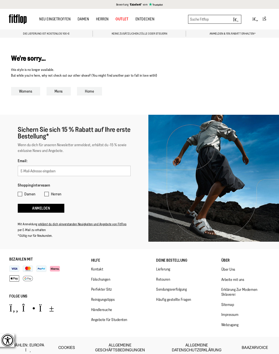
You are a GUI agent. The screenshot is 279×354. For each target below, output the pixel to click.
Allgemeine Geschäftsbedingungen (120, 343)
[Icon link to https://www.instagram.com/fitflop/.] (28, 303)
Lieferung (163, 264)
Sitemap (227, 300)
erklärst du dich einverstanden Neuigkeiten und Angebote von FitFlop (82, 220)
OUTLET (122, 19)
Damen (83, 19)
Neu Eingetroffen (55, 19)
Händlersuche (101, 305)
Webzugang (230, 320)
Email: (23, 160)
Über (225, 255)
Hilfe (95, 255)
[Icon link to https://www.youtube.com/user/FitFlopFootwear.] (46, 303)
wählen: (28, 343)
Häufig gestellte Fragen (173, 295)
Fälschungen (100, 274)
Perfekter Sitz (101, 285)
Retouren (163, 274)
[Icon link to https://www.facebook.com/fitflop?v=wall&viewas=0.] (13, 303)
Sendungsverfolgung (171, 285)
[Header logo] (18, 19)
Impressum (230, 310)
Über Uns (228, 265)
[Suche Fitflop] (214, 19)
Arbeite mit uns (232, 275)
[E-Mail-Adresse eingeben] (74, 170)
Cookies (66, 343)
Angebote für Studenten (109, 315)
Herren (102, 19)
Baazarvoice (255, 343)
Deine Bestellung (171, 255)
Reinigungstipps (103, 295)
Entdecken (145, 19)
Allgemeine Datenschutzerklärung (196, 343)
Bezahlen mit (21, 254)
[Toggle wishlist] (255, 19)
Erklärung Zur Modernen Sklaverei (239, 288)
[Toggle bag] (266, 19)
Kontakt (97, 264)
